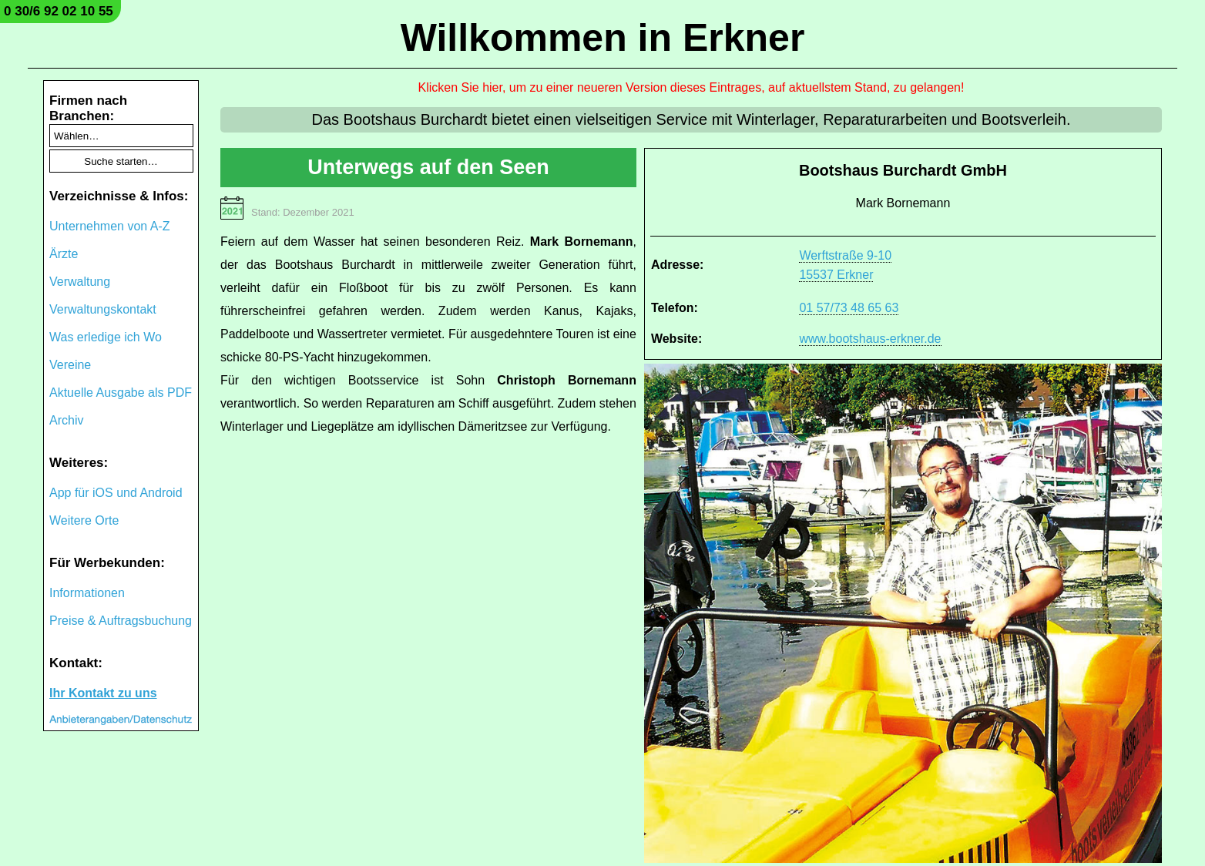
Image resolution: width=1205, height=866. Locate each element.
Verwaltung (79, 281)
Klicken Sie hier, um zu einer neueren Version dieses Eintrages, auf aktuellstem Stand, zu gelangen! (691, 87)
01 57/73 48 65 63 (848, 307)
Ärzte (63, 253)
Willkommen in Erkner (603, 37)
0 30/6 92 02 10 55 (58, 11)
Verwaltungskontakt (102, 309)
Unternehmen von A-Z (109, 226)
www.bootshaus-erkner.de (870, 338)
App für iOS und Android (116, 492)
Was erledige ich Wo (105, 337)
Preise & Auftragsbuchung (120, 620)
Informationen (87, 592)
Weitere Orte (84, 520)
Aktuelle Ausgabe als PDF (120, 392)
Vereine (70, 364)
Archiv (66, 420)
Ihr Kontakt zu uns (103, 693)
